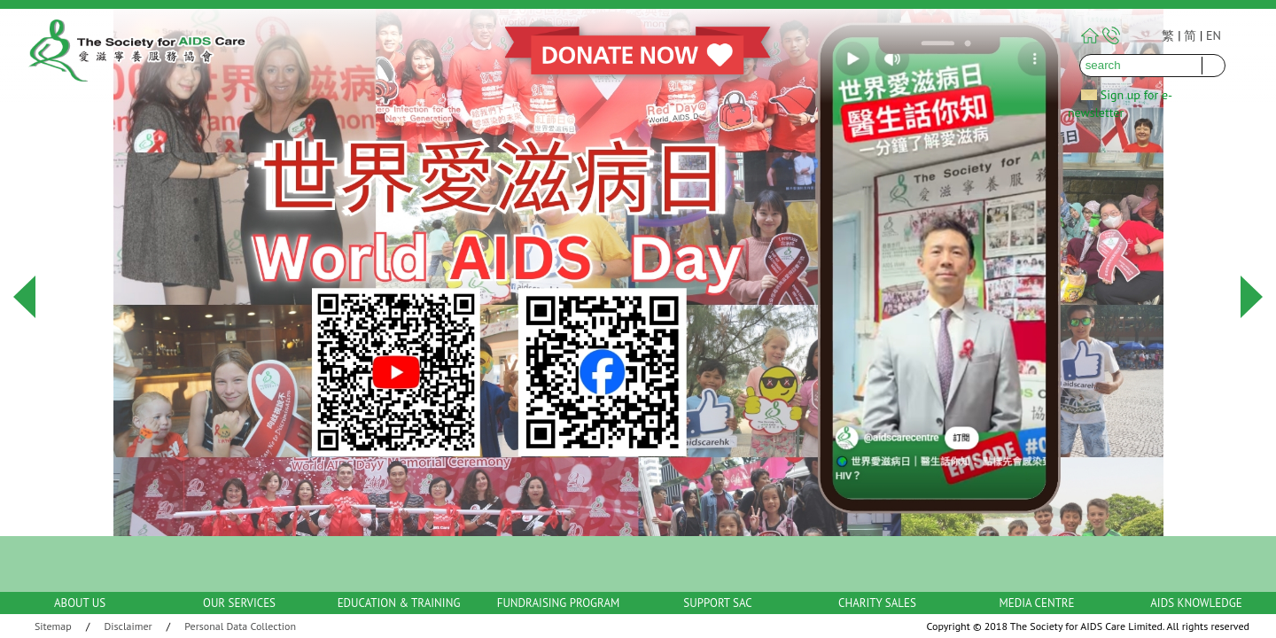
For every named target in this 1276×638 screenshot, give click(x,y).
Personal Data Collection (240, 626)
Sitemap (53, 626)
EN (1213, 35)
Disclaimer (128, 626)
